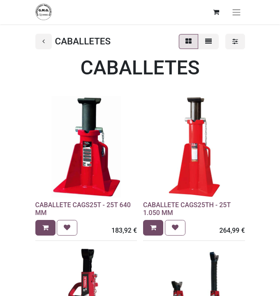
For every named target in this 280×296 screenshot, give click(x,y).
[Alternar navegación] (236, 12)
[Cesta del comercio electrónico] (216, 12)
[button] (45, 228)
